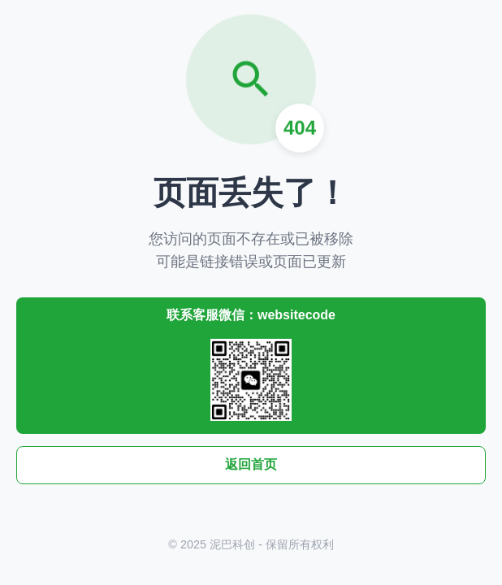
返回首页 (251, 464)
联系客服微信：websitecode (251, 364)
